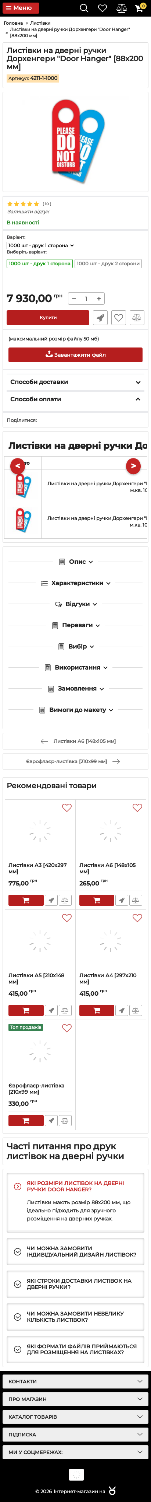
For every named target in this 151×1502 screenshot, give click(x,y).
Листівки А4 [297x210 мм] (111, 982)
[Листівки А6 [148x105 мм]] (111, 831)
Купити (48, 317)
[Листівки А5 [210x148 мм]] (40, 941)
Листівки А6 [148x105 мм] (111, 871)
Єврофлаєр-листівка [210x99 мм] (40, 1092)
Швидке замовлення (100, 317)
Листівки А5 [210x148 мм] (40, 982)
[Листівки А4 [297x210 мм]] (111, 941)
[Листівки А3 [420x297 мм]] (40, 831)
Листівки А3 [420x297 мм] (40, 871)
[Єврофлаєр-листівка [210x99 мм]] (40, 1051)
